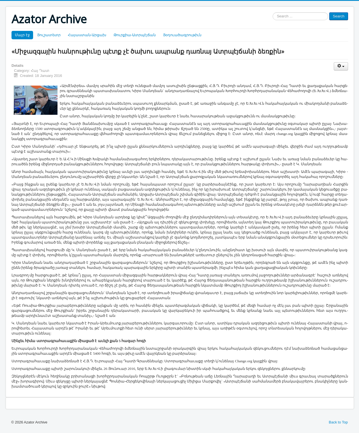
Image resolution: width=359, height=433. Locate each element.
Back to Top (338, 422)
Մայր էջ (22, 35)
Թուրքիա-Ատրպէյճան (135, 35)
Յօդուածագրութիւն (182, 35)
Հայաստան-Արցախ (87, 35)
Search (338, 16)
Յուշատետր (49, 35)
